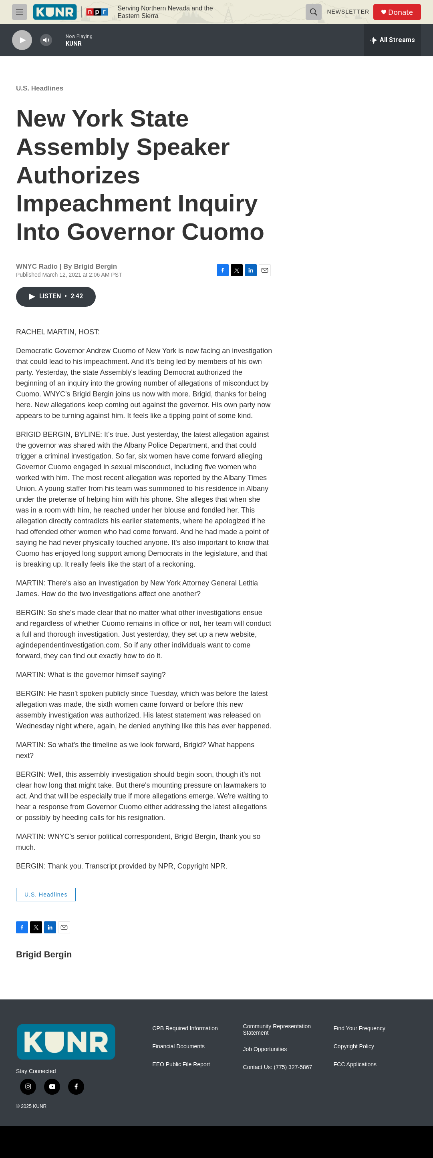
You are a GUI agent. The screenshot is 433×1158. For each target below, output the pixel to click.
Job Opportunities (265, 1049)
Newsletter (348, 11)
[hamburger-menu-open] (19, 12)
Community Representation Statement (277, 1029)
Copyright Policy (354, 1046)
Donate (400, 12)
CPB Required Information (185, 1028)
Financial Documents (178, 1046)
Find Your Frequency (359, 1028)
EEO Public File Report (181, 1065)
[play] (22, 40)
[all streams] (392, 40)
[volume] (46, 40)
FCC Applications (355, 1065)
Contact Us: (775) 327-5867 (277, 1067)
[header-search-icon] (314, 12)
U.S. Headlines (39, 88)
